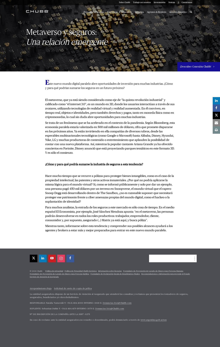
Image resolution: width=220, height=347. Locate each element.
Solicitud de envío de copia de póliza (73, 288)
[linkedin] (43, 258)
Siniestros (126, 12)
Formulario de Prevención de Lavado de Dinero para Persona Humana (153, 271)
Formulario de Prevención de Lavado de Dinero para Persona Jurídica (59, 274)
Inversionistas (159, 3)
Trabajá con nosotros (142, 3)
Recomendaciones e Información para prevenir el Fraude (165, 274)
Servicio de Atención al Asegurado (44, 277)
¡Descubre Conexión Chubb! (196, 67)
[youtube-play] (52, 258)
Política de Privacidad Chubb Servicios (81, 271)
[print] (216, 130)
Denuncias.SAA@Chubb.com (117, 303)
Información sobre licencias (110, 271)
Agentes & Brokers (156, 12)
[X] (33, 258)
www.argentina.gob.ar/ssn (154, 320)
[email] (216, 122)
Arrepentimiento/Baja (41, 288)
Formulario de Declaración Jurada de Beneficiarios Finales (115, 274)
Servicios (139, 12)
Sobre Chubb (124, 3)
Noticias (171, 3)
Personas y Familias (94, 12)
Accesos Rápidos (178, 12)
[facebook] (70, 258)
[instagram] (61, 258)
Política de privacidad (54, 271)
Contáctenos (187, 3)
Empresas (112, 12)
